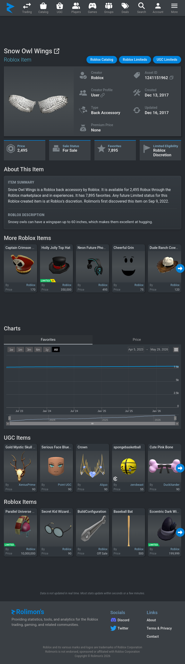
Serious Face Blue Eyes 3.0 (62, 447)
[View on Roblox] (56, 51)
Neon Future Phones (93, 248)
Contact (153, 636)
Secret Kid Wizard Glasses (61, 511)
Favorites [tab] (48, 339)
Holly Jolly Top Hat (55, 248)
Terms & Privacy (159, 628)
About (151, 620)
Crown (82, 447)
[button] (101, 59)
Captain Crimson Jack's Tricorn (29, 248)
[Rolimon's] (11, 8)
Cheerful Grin (124, 248)
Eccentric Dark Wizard (166, 511)
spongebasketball (127, 447)
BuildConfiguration (92, 511)
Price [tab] (137, 339)
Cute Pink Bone (161, 447)
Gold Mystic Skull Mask (23, 447)
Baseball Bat (123, 511)
